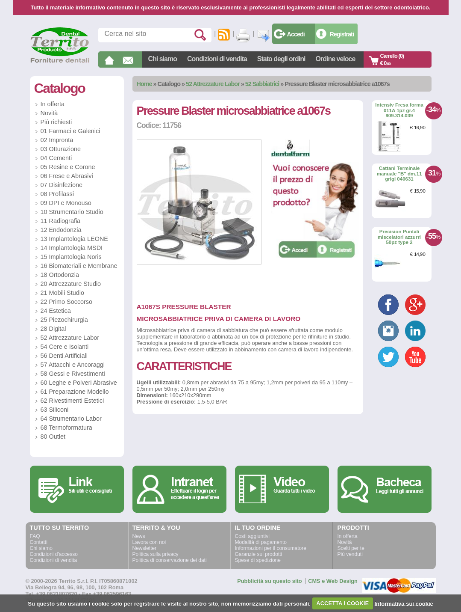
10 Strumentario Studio (72, 211)
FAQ (35, 536)
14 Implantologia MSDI (72, 247)
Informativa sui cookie (403, 603)
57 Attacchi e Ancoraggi (73, 364)
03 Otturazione (61, 149)
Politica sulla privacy (155, 554)
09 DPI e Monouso (66, 202)
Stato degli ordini (281, 58)
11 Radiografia (61, 220)
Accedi (296, 34)
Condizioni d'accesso (54, 554)
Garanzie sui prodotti (258, 554)
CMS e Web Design (333, 581)
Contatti (38, 542)
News (138, 536)
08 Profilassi (57, 193)
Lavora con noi (149, 542)
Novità (49, 113)
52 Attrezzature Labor (213, 83)
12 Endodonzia (61, 229)
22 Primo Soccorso (67, 301)
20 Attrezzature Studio (71, 283)
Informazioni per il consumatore (270, 548)
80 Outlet (53, 436)
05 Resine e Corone (68, 166)
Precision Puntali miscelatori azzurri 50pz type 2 (399, 237)
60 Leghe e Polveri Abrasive (79, 382)
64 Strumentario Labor (71, 418)
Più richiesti (56, 122)
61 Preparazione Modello (75, 391)
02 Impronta (57, 140)
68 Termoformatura (66, 427)
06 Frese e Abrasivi (67, 175)
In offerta (53, 104)
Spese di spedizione (258, 560)
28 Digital (53, 328)
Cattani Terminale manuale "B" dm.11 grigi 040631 (399, 173)
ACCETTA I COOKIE (342, 603)
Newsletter (144, 548)
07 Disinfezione (61, 184)
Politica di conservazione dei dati (169, 560)
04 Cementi (56, 157)
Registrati (342, 34)
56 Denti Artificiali (64, 355)
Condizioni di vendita (217, 58)
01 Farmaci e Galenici (70, 131)
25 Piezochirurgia (64, 319)
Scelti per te (351, 548)
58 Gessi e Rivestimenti (73, 373)
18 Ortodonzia (60, 274)
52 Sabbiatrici (262, 83)
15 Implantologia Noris (71, 256)
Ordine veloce (335, 58)
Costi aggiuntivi (252, 536)
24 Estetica (56, 310)
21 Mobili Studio (62, 292)
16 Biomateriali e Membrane (79, 265)
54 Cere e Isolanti (65, 346)
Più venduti (350, 554)
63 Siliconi (55, 409)
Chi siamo (162, 58)
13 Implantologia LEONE (74, 238)
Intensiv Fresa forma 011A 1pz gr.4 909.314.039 (399, 110)
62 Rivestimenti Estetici (72, 400)
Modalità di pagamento (261, 542)
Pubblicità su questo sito (269, 581)
